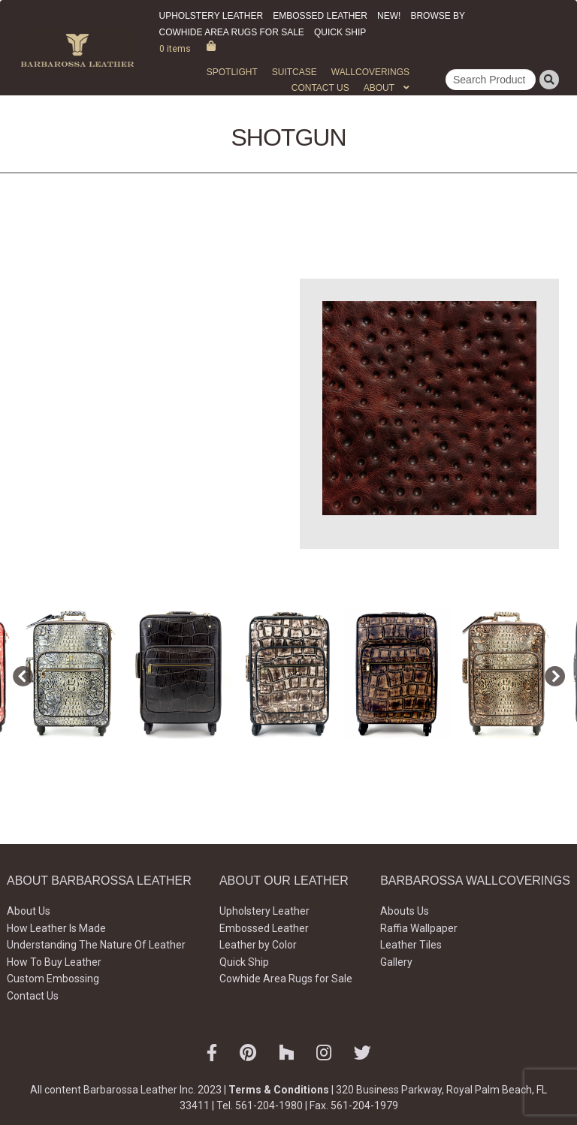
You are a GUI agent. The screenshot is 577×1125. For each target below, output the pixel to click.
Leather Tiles (411, 945)
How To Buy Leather (54, 962)
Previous (18, 673)
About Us (28, 911)
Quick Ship (340, 32)
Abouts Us (404, 911)
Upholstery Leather (211, 16)
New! (388, 16)
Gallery (396, 962)
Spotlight (232, 72)
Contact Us (320, 88)
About (379, 88)
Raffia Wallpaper (419, 928)
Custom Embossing (53, 979)
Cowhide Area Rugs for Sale (231, 32)
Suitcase (294, 72)
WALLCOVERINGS (370, 72)
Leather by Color (258, 945)
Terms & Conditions (278, 1090)
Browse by (437, 16)
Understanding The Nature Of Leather (96, 945)
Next (550, 673)
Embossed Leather (320, 16)
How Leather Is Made (56, 928)
